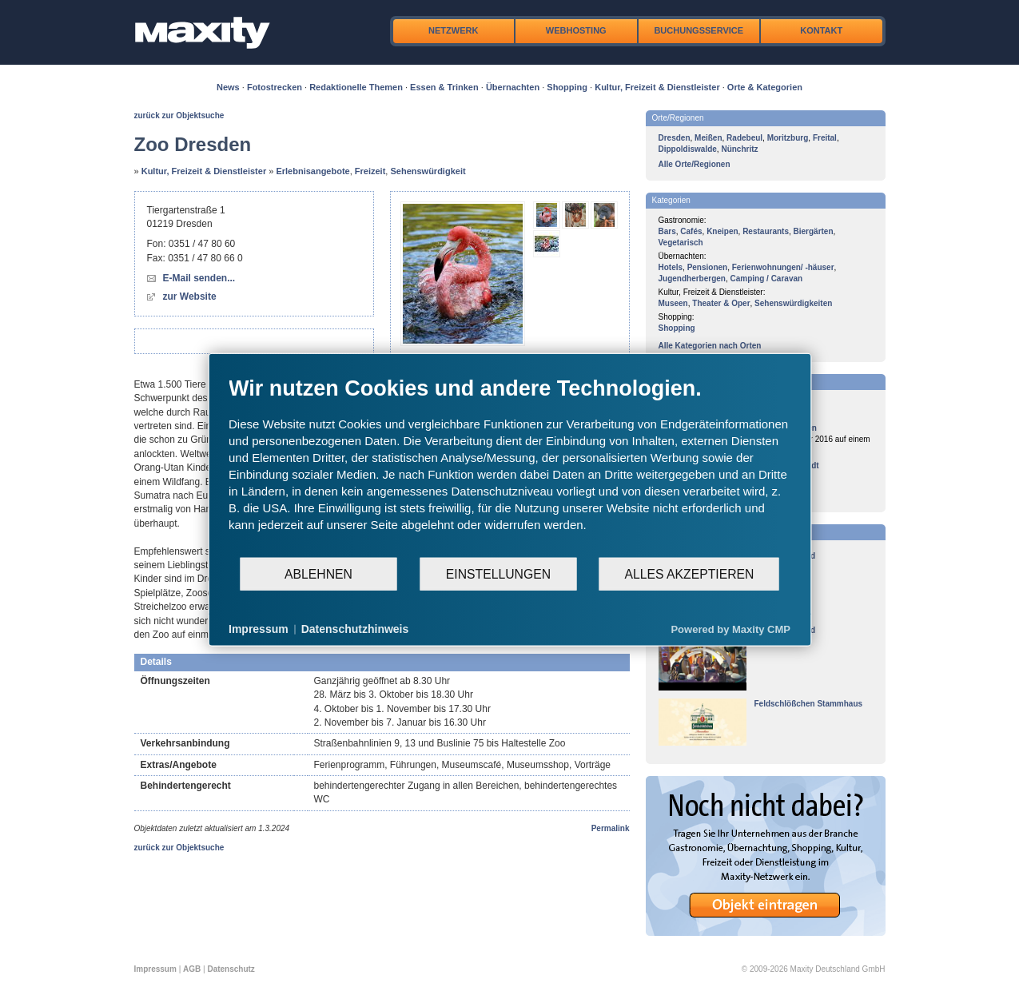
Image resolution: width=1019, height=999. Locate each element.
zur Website (190, 296)
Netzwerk (453, 30)
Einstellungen (498, 573)
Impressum (155, 969)
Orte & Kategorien (764, 87)
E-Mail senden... (199, 278)
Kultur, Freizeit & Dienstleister (657, 87)
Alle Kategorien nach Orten (710, 345)
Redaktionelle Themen (356, 87)
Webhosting (576, 30)
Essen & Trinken (444, 87)
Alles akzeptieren (689, 573)
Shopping (567, 87)
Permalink (610, 828)
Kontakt (821, 30)
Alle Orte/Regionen (694, 164)
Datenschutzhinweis (355, 629)
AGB (192, 969)
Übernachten (512, 87)
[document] (509, 466)
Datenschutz (230, 969)
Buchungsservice (698, 30)
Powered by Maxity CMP (730, 629)
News (228, 87)
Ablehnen (318, 573)
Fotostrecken (274, 87)
